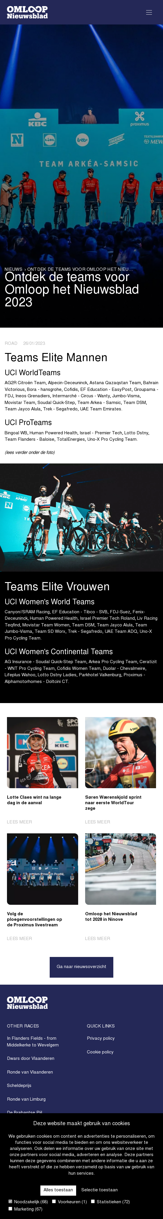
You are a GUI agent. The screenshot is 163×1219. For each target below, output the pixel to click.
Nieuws (13, 270)
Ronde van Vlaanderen (30, 1072)
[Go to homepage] (27, 12)
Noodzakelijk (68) (28, 1201)
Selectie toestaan (99, 1190)
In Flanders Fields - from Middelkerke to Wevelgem (33, 1042)
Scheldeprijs (19, 1086)
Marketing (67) (25, 1209)
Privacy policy (101, 1039)
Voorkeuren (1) (69, 1201)
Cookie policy (100, 1052)
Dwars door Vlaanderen (30, 1059)
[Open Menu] (149, 12)
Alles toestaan (58, 1190)
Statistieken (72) (110, 1201)
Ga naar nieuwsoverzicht (81, 967)
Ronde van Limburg (26, 1099)
